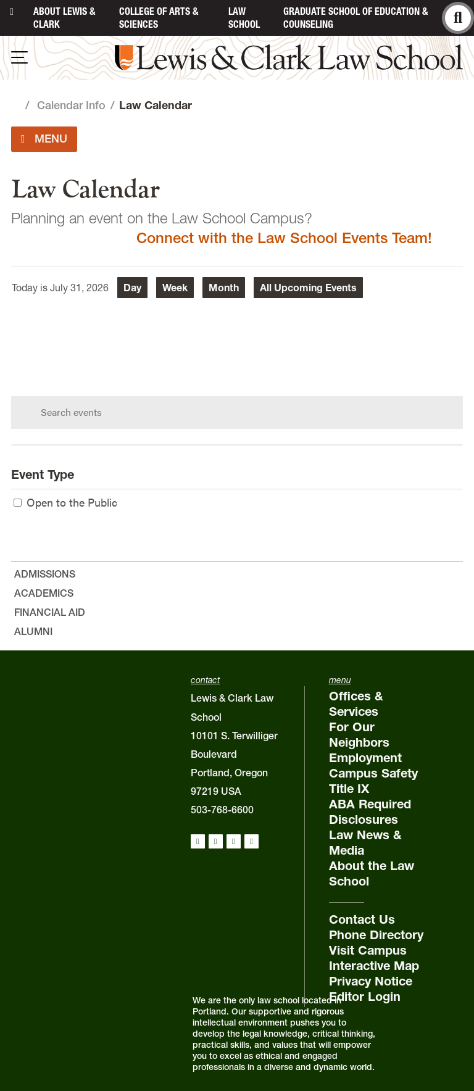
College (158, 17)
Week (175, 287)
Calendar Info (71, 105)
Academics (43, 593)
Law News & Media (365, 843)
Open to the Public (65, 502)
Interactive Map (374, 965)
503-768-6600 (222, 809)
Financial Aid (49, 612)
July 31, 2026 (79, 287)
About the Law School (371, 873)
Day (132, 287)
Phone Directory (376, 934)
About (64, 17)
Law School (244, 17)
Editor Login (365, 996)
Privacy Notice (370, 981)
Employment (365, 757)
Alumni (33, 631)
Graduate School (355, 17)
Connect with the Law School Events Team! (284, 238)
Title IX (349, 788)
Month (224, 287)
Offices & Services (356, 704)
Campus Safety (373, 773)
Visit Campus (368, 950)
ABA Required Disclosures (370, 812)
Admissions (44, 574)
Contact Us (362, 919)
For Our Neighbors (359, 735)
